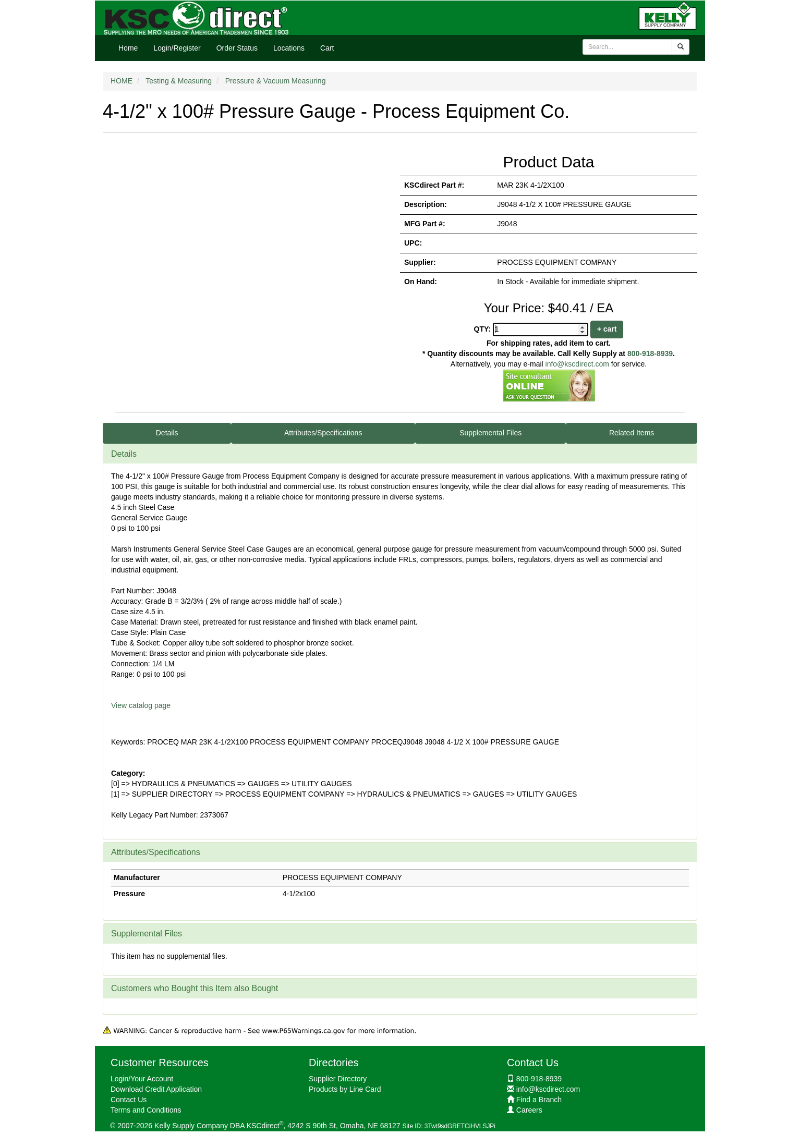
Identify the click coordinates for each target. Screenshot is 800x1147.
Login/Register (176, 48)
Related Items (631, 433)
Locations (289, 48)
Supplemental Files (490, 433)
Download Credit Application (156, 1089)
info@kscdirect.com (577, 364)
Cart (327, 48)
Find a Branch (539, 1099)
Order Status (237, 48)
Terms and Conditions (146, 1110)
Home (128, 48)
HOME (121, 81)
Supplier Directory (338, 1079)
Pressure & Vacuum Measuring (275, 81)
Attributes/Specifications (323, 433)
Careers (529, 1110)
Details (167, 433)
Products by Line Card (345, 1089)
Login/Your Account (142, 1079)
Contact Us (129, 1099)
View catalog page (141, 705)
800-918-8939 (650, 353)
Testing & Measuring (179, 81)
